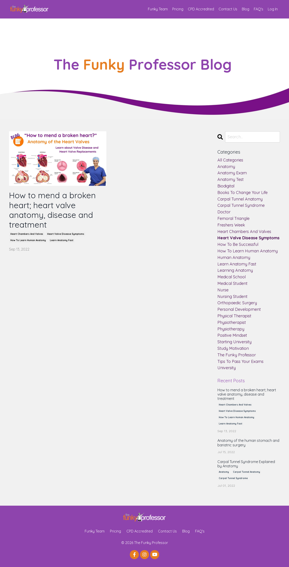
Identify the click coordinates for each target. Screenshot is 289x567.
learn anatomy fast (61, 240)
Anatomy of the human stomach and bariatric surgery (248, 442)
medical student (232, 283)
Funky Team (158, 9)
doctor (224, 211)
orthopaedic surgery (237, 302)
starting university (234, 341)
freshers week (231, 225)
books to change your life (242, 192)
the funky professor (236, 354)
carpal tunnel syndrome (241, 205)
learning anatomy (235, 270)
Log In (273, 9)
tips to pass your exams (240, 361)
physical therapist (234, 315)
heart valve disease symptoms (65, 234)
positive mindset (232, 335)
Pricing (177, 9)
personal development (239, 309)
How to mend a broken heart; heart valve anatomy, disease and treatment (52, 209)
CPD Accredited (201, 9)
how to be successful (237, 244)
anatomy (226, 166)
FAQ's (258, 9)
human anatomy (233, 257)
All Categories (230, 160)
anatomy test (230, 179)
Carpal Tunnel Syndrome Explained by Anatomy (246, 464)
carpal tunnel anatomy (240, 199)
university (226, 367)
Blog (245, 9)
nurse (222, 290)
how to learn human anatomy (28, 240)
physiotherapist (231, 322)
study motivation (233, 348)
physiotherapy (230, 329)
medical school (231, 276)
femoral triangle (233, 218)
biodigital (225, 186)
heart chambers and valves (26, 234)
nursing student (232, 296)
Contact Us (228, 9)
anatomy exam (232, 172)
